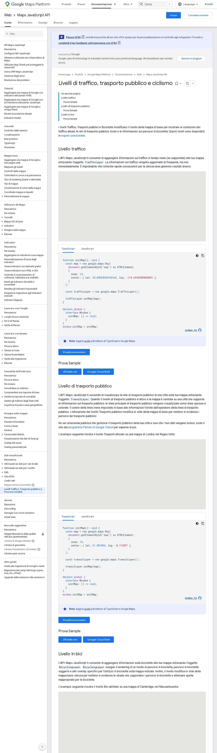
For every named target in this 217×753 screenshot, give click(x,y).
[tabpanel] (132, 299)
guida (87, 341)
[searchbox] (23, 34)
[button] (23, 196)
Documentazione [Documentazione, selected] (101, 4)
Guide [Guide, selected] (8, 22)
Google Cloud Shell (98, 371)
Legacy (73, 22)
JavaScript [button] (87, 248)
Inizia (173, 15)
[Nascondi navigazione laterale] (42, 746)
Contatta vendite (198, 15)
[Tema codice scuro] (197, 255)
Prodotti (66, 4)
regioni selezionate (73, 135)
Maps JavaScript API (33, 15)
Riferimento (25, 22)
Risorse (58, 22)
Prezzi (81, 4)
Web (8, 15)
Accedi (209, 4)
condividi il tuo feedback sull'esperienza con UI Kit (87, 43)
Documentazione (123, 74)
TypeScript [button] (68, 248)
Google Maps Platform (99, 74)
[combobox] (155, 4)
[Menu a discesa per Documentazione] (116, 4)
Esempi (43, 22)
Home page (64, 74)
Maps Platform (30, 4)
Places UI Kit (73, 37)
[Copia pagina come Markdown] (187, 83)
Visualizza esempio (74, 352)
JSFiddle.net (70, 371)
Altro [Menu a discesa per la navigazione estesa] (126, 4)
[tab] (68, 248)
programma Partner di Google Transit (90, 427)
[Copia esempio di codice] (203, 255)
